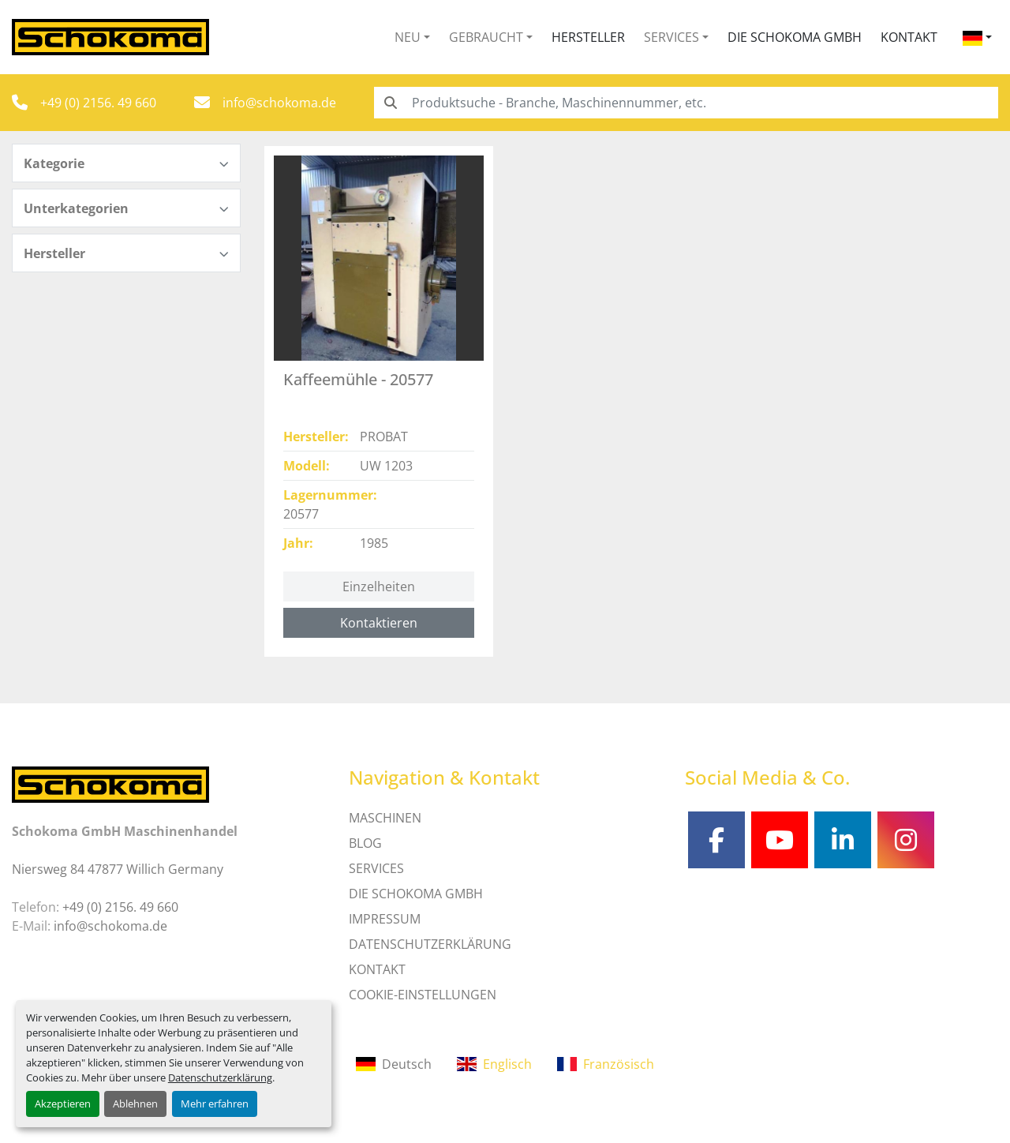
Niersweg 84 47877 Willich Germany (117, 869)
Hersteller (588, 37)
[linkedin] (842, 839)
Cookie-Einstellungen (422, 994)
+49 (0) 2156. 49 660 (98, 102)
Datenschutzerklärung (220, 1077)
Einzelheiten (378, 586)
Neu (408, 37)
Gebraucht (486, 37)
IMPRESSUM (385, 919)
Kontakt (909, 37)
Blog (365, 843)
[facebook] (716, 839)
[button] (412, 37)
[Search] (686, 102)
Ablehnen (135, 1103)
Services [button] (671, 37)
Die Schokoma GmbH (795, 37)
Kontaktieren (378, 622)
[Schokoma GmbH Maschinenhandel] (110, 783)
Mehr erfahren (215, 1103)
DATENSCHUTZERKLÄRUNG (430, 944)
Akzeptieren (63, 1103)
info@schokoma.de (279, 102)
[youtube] (779, 839)
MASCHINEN (385, 817)
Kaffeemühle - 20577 (358, 379)
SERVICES (376, 868)
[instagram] (905, 839)
